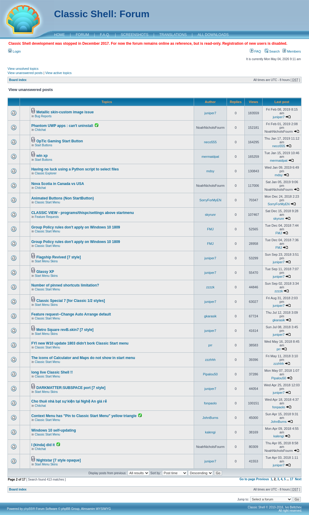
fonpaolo (210, 403)
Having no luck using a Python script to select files (75, 169)
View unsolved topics (23, 68)
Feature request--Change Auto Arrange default (71, 314)
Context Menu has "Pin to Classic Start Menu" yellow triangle (84, 416)
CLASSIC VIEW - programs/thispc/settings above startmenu (82, 213)
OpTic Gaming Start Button (59, 141)
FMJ (210, 229)
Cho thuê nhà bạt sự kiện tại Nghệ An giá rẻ (69, 401)
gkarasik (210, 316)
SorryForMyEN (210, 200)
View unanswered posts (25, 73)
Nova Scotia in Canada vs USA (57, 184)
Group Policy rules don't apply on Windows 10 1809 (75, 227)
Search (272, 51)
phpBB (28, 508)
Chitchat (40, 129)
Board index (18, 80)
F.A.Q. (105, 35)
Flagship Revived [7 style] (58, 257)
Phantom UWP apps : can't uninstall (62, 126)
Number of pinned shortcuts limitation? (65, 285)
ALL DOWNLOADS (213, 35)
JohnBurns (210, 417)
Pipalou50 (210, 374)
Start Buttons (43, 145)
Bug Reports (43, 116)
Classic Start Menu (47, 202)
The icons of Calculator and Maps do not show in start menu (83, 358)
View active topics (58, 73)
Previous (262, 479)
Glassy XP (45, 272)
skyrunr (210, 214)
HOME (59, 35)
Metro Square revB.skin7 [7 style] (64, 330)
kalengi (210, 432)
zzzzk (210, 287)
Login (14, 51)
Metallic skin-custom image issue (65, 112)
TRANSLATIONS (173, 35)
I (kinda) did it (43, 445)
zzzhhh (210, 359)
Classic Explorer (45, 173)
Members (291, 51)
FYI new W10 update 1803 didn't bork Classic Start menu (80, 343)
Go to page (247, 479)
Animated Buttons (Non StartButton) (62, 198)
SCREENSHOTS (134, 35)
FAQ (255, 51)
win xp (41, 156)
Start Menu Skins (46, 261)
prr (210, 345)
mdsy (210, 171)
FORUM (82, 35)
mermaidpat (210, 156)
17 (291, 479)
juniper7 (210, 113)
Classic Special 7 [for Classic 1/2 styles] (70, 301)
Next (298, 479)
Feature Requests (47, 217)
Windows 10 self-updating (53, 430)
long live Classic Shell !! (52, 372)
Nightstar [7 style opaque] (58, 460)
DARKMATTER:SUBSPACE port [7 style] (70, 388)
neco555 (210, 142)
